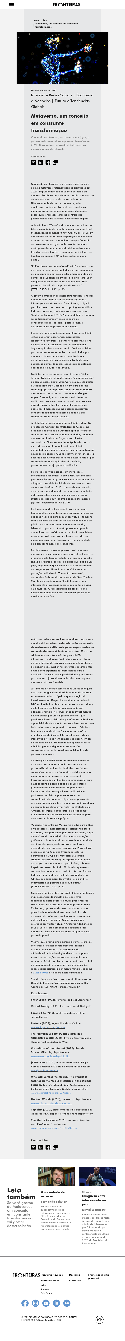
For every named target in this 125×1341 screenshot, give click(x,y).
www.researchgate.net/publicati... (50, 1056)
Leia (45, 20)
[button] (11, 4)
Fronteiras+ (47, 1280)
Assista (55, 1280)
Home (36, 20)
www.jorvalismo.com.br (44, 1070)
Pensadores (75, 1280)
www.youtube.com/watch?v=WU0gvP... (54, 1127)
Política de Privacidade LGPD (48, 1320)
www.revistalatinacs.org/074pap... (51, 1092)
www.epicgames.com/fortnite (48, 1027)
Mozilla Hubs (40, 972)
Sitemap (45, 1289)
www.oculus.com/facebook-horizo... (51, 1103)
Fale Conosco (47, 1293)
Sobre (43, 1284)
